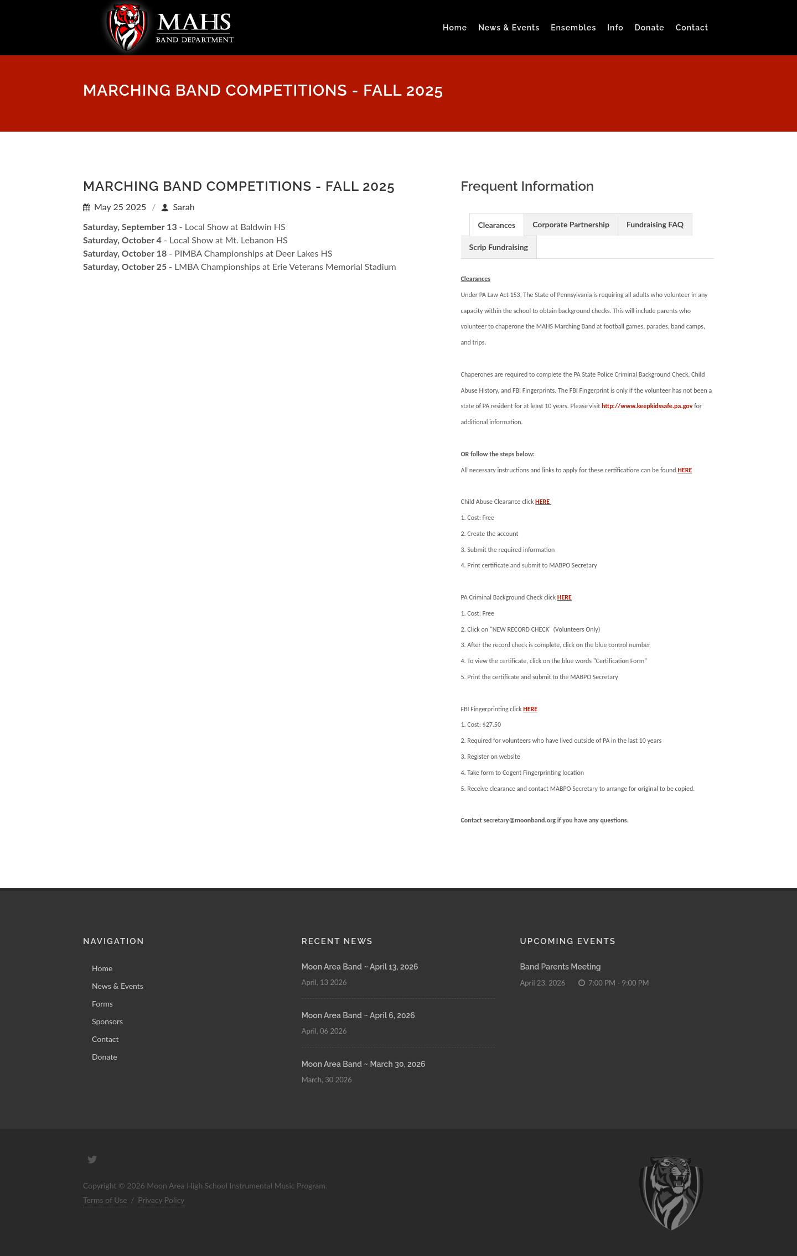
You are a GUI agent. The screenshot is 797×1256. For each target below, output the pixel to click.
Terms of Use (105, 1200)
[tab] (497, 224)
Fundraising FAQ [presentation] (655, 224)
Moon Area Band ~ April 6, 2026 (358, 1015)
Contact (692, 27)
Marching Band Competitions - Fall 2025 (239, 186)
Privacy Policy (161, 1200)
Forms (102, 1003)
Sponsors (107, 1021)
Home (102, 968)
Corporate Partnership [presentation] (570, 224)
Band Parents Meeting (560, 966)
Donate (104, 1056)
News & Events (117, 986)
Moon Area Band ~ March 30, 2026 (364, 1064)
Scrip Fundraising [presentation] (499, 247)
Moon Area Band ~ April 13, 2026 (360, 966)
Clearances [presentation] (497, 225)
